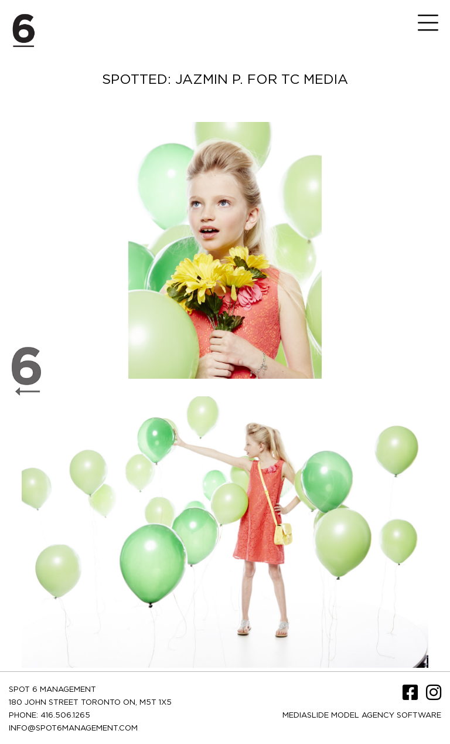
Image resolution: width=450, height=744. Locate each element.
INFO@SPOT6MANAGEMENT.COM (73, 728)
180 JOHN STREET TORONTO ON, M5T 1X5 (90, 702)
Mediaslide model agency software (361, 715)
